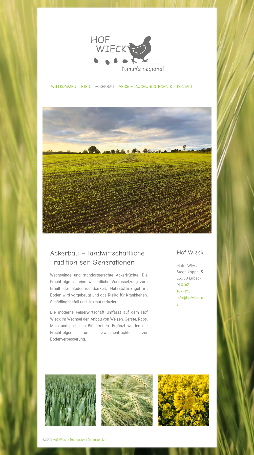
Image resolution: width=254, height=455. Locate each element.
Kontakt (185, 86)
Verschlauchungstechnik (145, 86)
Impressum (78, 440)
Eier (85, 86)
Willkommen (63, 86)
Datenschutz (96, 440)
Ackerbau (104, 86)
